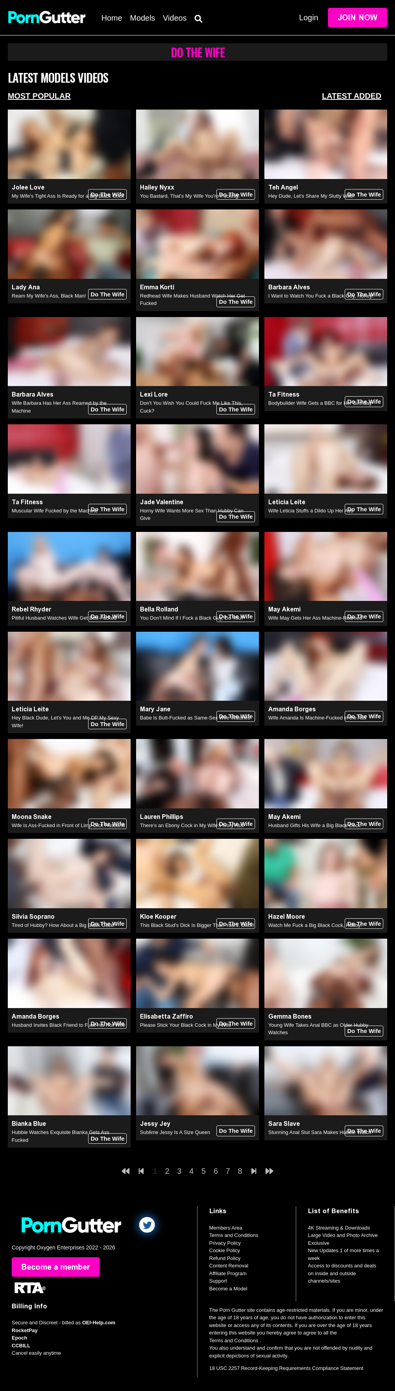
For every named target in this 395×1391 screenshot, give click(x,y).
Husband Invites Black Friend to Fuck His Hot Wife (68, 1025)
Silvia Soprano (33, 916)
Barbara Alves (289, 287)
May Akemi (284, 609)
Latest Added (351, 96)
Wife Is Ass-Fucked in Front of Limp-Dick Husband (68, 825)
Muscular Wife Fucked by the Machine (54, 511)
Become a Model (228, 1289)
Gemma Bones (290, 1016)
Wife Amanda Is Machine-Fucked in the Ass (317, 718)
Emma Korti (157, 287)
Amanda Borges (292, 709)
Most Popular (39, 96)
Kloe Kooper (158, 916)
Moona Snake (31, 816)
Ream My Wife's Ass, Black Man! (49, 296)
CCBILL (21, 1345)
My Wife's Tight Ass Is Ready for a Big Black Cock (68, 196)
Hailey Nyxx (157, 187)
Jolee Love (28, 187)
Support (218, 1281)
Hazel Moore (286, 916)
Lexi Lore (154, 394)
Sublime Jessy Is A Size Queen (175, 1132)
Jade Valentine (161, 502)
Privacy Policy (225, 1243)
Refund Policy (225, 1258)
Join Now (357, 17)
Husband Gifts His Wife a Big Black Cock (314, 825)
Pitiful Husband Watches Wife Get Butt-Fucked (64, 618)
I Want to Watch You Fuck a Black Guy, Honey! (321, 296)
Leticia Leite (286, 502)
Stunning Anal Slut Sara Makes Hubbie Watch (319, 1132)
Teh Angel (283, 187)
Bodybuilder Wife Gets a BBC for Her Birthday (320, 403)
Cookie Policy (224, 1250)
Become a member (55, 1267)
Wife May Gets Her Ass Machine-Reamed (315, 618)
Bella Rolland (159, 609)
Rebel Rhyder (31, 609)
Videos (175, 18)
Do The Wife (107, 194)
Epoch (19, 1338)
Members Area (226, 1228)
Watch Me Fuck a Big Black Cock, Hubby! (315, 925)
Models (142, 18)
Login (308, 17)
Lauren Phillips (161, 816)
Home (111, 18)
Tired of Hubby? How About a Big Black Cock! (63, 925)
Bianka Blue (29, 1123)
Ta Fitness (283, 394)
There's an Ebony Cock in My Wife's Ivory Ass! (192, 825)
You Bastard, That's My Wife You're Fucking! (189, 196)
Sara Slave (284, 1123)
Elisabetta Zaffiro (166, 1016)
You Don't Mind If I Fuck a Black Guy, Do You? (192, 618)
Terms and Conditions (234, 1235)
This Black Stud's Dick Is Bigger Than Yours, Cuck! (197, 925)
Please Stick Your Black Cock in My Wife (185, 1025)
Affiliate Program (228, 1273)
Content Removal (228, 1266)
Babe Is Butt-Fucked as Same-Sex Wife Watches (195, 718)
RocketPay (24, 1330)
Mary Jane (155, 709)
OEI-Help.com (98, 1322)
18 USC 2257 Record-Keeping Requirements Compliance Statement (286, 1368)
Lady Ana (26, 287)
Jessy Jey (155, 1123)
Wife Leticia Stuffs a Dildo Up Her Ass (310, 511)
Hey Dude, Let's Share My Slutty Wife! (311, 196)
